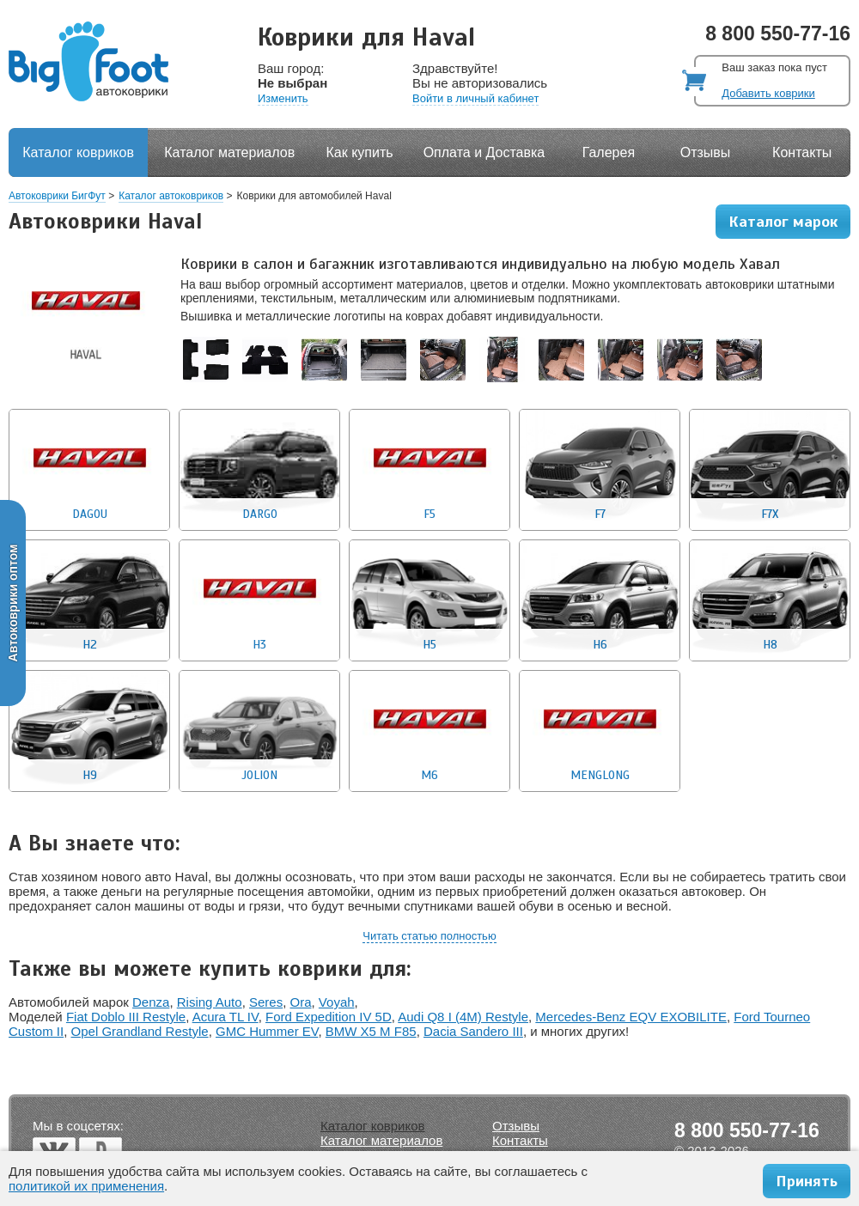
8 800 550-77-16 (777, 33)
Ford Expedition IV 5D (328, 1016)
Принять (807, 1181)
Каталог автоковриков (171, 196)
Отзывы (705, 152)
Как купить (359, 152)
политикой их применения (86, 1186)
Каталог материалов (229, 152)
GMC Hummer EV (267, 1031)
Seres (266, 1002)
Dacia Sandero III (473, 1031)
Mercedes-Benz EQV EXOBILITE (631, 1016)
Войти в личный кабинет (475, 98)
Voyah (337, 1002)
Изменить (283, 98)
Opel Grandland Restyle (140, 1031)
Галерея (608, 152)
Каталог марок (783, 221)
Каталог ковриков (78, 152)
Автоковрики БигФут (57, 196)
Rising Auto (209, 1002)
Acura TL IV (225, 1016)
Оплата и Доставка (484, 152)
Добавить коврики (768, 93)
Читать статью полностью (429, 935)
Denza (150, 1002)
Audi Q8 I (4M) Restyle (463, 1016)
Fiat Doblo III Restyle (126, 1016)
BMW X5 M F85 (371, 1031)
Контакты (802, 152)
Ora (301, 1002)
